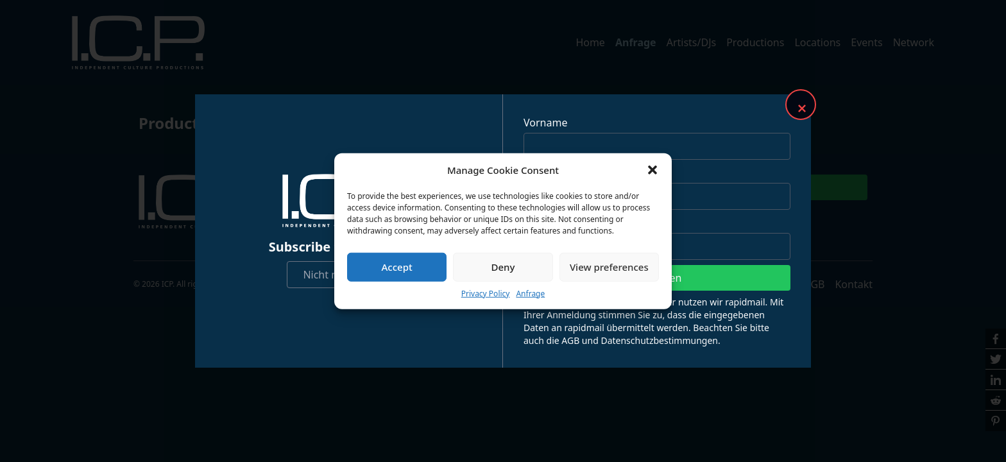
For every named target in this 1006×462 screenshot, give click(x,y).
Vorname (545, 123)
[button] (652, 170)
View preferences (609, 267)
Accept (397, 267)
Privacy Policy (485, 292)
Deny (503, 267)
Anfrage (530, 292)
